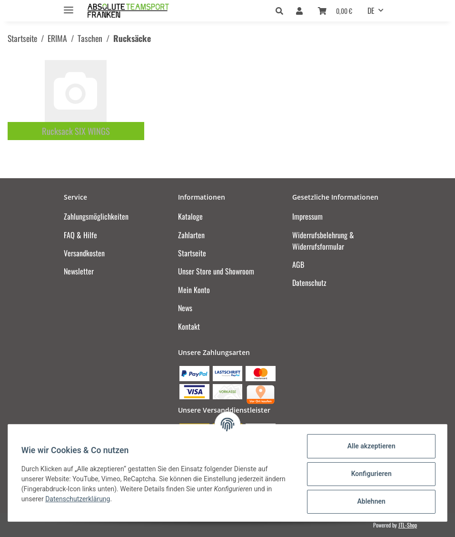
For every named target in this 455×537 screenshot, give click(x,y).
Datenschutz (309, 282)
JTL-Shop (407, 525)
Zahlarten (191, 235)
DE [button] (371, 10)
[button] (282, 10)
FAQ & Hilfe (80, 235)
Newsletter (79, 271)
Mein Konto (194, 289)
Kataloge (190, 216)
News (185, 308)
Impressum (307, 216)
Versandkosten (84, 253)
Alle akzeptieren (369, 446)
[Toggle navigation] (68, 6)
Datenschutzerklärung (79, 499)
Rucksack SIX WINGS (76, 130)
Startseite (192, 253)
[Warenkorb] (335, 10)
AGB (298, 264)
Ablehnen (369, 501)
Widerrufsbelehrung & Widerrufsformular (323, 240)
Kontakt (189, 326)
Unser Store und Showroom (216, 271)
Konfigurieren (369, 473)
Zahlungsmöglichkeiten (96, 216)
